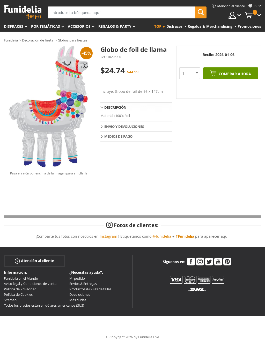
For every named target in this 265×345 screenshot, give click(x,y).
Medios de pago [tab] (118, 136)
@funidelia (161, 236)
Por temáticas (45, 26)
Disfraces (13, 26)
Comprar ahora (234, 73)
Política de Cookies (18, 294)
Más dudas (77, 300)
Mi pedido (77, 278)
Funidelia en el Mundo (21, 278)
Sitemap (10, 300)
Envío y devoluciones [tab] (124, 126)
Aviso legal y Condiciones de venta (30, 283)
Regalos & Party (114, 26)
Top (157, 26)
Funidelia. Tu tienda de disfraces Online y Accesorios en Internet (22, 12)
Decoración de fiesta (37, 40)
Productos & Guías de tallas (90, 289)
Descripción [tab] (115, 107)
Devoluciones (79, 294)
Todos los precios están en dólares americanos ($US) (44, 305)
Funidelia (11, 40)
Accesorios (79, 26)
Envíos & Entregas (83, 283)
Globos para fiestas (72, 40)
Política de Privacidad (20, 289)
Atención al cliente (34, 260)
